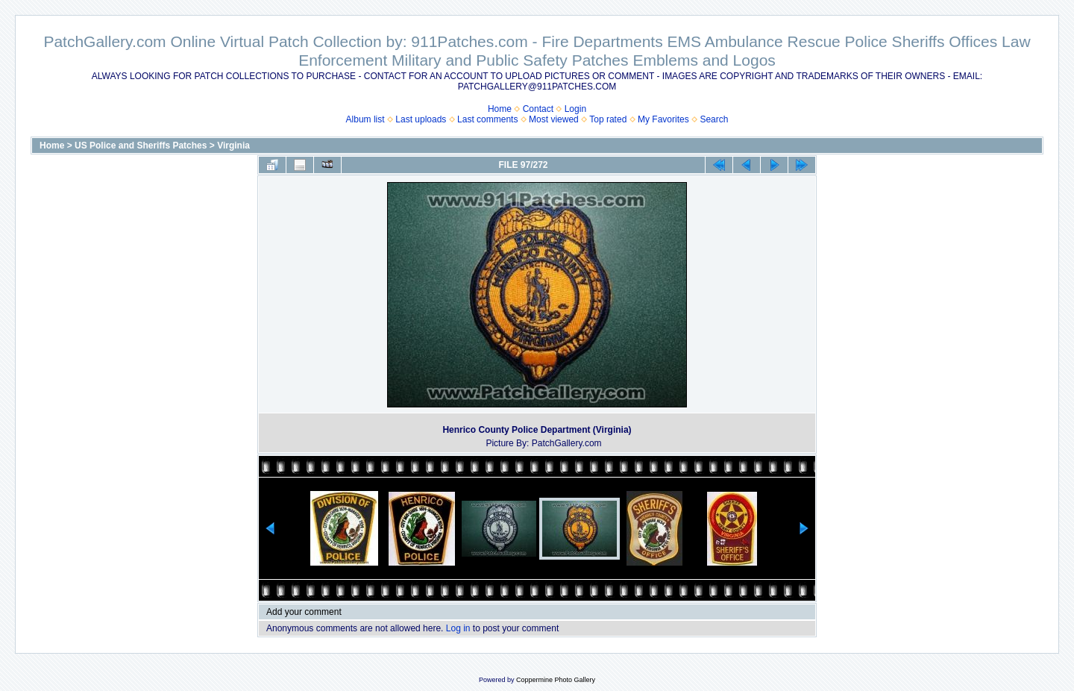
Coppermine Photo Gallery (555, 680)
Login (575, 109)
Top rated (607, 119)
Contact (538, 109)
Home (500, 109)
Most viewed (554, 119)
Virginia (233, 145)
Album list (365, 119)
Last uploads (420, 119)
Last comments (487, 119)
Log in (458, 628)
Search (714, 119)
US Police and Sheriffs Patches (141, 145)
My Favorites (663, 119)
